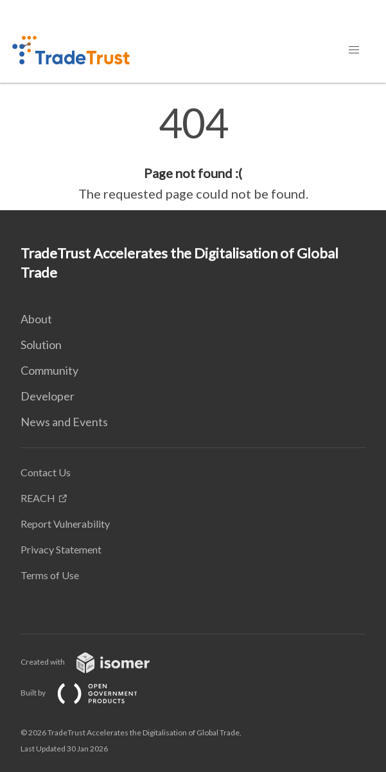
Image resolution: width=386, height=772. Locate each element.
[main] (193, 153)
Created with (95, 662)
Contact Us (46, 472)
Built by (89, 692)
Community (49, 370)
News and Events (64, 422)
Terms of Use (50, 575)
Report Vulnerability (65, 523)
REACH (38, 498)
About (36, 319)
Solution (41, 344)
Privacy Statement (61, 549)
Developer (48, 396)
